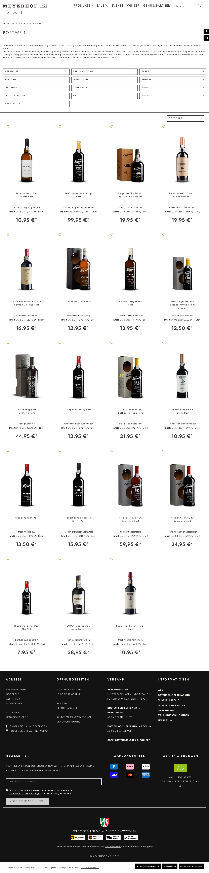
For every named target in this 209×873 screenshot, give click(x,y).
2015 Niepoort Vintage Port (78, 195)
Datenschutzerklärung (174, 695)
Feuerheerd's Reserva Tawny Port (78, 519)
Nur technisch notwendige (148, 866)
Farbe (172, 72)
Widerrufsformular (171, 706)
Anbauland (104, 80)
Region (172, 80)
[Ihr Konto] (15, 12)
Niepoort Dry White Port (130, 303)
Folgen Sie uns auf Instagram (27, 731)
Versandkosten (113, 847)
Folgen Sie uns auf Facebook (26, 726)
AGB (160, 690)
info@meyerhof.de (17, 717)
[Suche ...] (185, 6)
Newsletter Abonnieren (27, 801)
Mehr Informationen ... (90, 868)
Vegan (172, 96)
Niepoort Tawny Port (78, 410)
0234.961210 (13, 713)
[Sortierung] (185, 118)
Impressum (165, 720)
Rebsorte (36, 80)
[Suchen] (199, 6)
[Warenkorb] (23, 12)
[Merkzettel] (7, 12)
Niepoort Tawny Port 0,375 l (26, 627)
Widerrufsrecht (168, 700)
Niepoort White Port (78, 302)
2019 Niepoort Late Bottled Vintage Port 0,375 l (182, 305)
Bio (104, 96)
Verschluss (36, 104)
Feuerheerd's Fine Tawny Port (182, 411)
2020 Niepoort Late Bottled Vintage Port (130, 411)
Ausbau (172, 88)
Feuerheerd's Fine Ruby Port (130, 627)
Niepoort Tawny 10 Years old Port (182, 519)
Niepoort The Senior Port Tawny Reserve (130, 195)
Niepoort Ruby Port (26, 518)
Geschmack (36, 88)
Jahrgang (104, 88)
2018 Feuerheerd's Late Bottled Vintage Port (26, 303)
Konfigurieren (170, 866)
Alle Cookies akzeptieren (191, 866)
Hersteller (36, 72)
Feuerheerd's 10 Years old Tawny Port (182, 195)
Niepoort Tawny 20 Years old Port (130, 519)
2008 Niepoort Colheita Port (26, 411)
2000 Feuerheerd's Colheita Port (78, 627)
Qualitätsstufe (36, 96)
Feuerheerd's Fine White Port (26, 195)
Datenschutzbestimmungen (25, 793)
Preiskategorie (104, 72)
